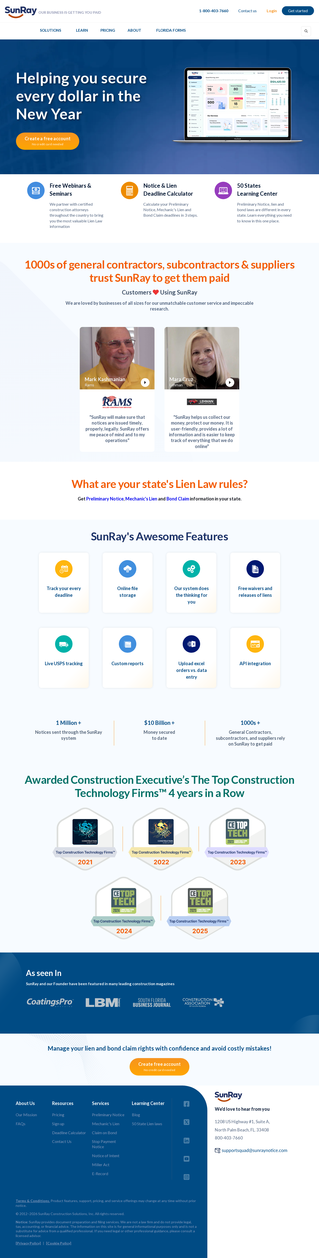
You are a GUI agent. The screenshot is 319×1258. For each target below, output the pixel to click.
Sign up (58, 1123)
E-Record (100, 1173)
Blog (136, 1114)
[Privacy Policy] (28, 1243)
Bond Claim (177, 498)
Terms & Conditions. (33, 1201)
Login (272, 10)
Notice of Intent (105, 1155)
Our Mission (26, 1114)
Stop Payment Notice (104, 1144)
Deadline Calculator (69, 1132)
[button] (50, 31)
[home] (21, 12)
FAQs (20, 1123)
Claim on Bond (104, 1132)
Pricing (107, 30)
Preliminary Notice (105, 498)
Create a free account (48, 141)
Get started (298, 10)
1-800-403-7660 (213, 10)
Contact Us (62, 1141)
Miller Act (100, 1164)
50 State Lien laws (147, 1123)
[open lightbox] (117, 358)
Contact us (247, 10)
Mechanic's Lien (141, 498)
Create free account (159, 1066)
